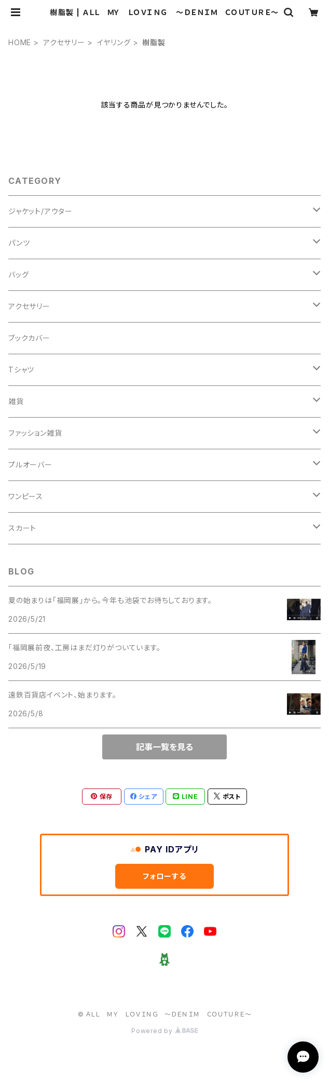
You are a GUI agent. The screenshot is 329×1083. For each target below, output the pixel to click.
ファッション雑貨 (35, 433)
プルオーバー (30, 464)
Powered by (164, 1031)
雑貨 (16, 401)
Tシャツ (21, 369)
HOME (19, 42)
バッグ (18, 274)
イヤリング (114, 42)
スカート (22, 528)
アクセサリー (64, 42)
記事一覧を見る (164, 747)
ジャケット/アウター (40, 211)
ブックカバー (29, 337)
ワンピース (25, 496)
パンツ (19, 242)
